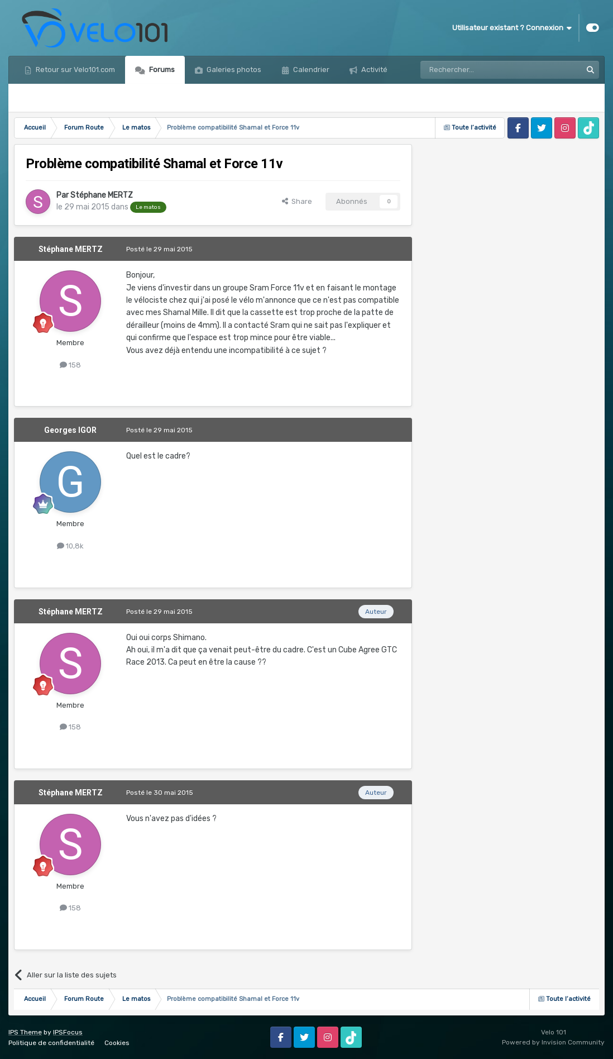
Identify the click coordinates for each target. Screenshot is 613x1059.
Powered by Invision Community (553, 1042)
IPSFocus (68, 1032)
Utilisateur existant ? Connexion (512, 28)
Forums (161, 69)
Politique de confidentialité (51, 1043)
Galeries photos (233, 69)
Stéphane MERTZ (101, 195)
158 (70, 365)
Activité (373, 69)
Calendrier (310, 69)
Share (297, 201)
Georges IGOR (70, 430)
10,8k (70, 546)
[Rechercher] (476, 70)
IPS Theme (25, 1032)
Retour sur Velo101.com (74, 69)
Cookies (117, 1043)
